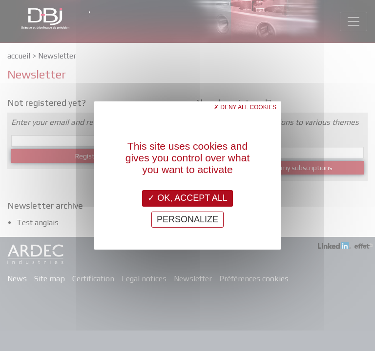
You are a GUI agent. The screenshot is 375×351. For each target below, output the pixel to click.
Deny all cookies (245, 107)
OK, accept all (187, 198)
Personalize (187, 219)
